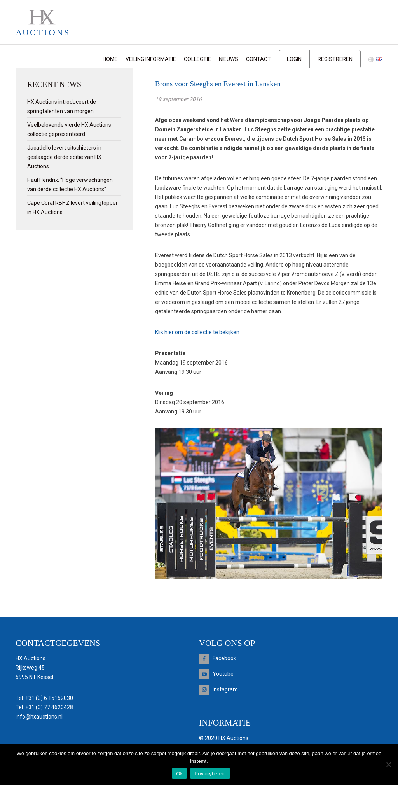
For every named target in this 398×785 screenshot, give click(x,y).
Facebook (224, 658)
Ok (179, 773)
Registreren (335, 59)
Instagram (225, 689)
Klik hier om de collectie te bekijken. (198, 332)
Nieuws (228, 59)
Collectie (197, 59)
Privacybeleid (210, 773)
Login (294, 59)
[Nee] (388, 764)
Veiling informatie (151, 59)
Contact (258, 59)
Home (110, 59)
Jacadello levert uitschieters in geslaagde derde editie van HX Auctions (64, 157)
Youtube (223, 674)
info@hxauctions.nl (39, 716)
